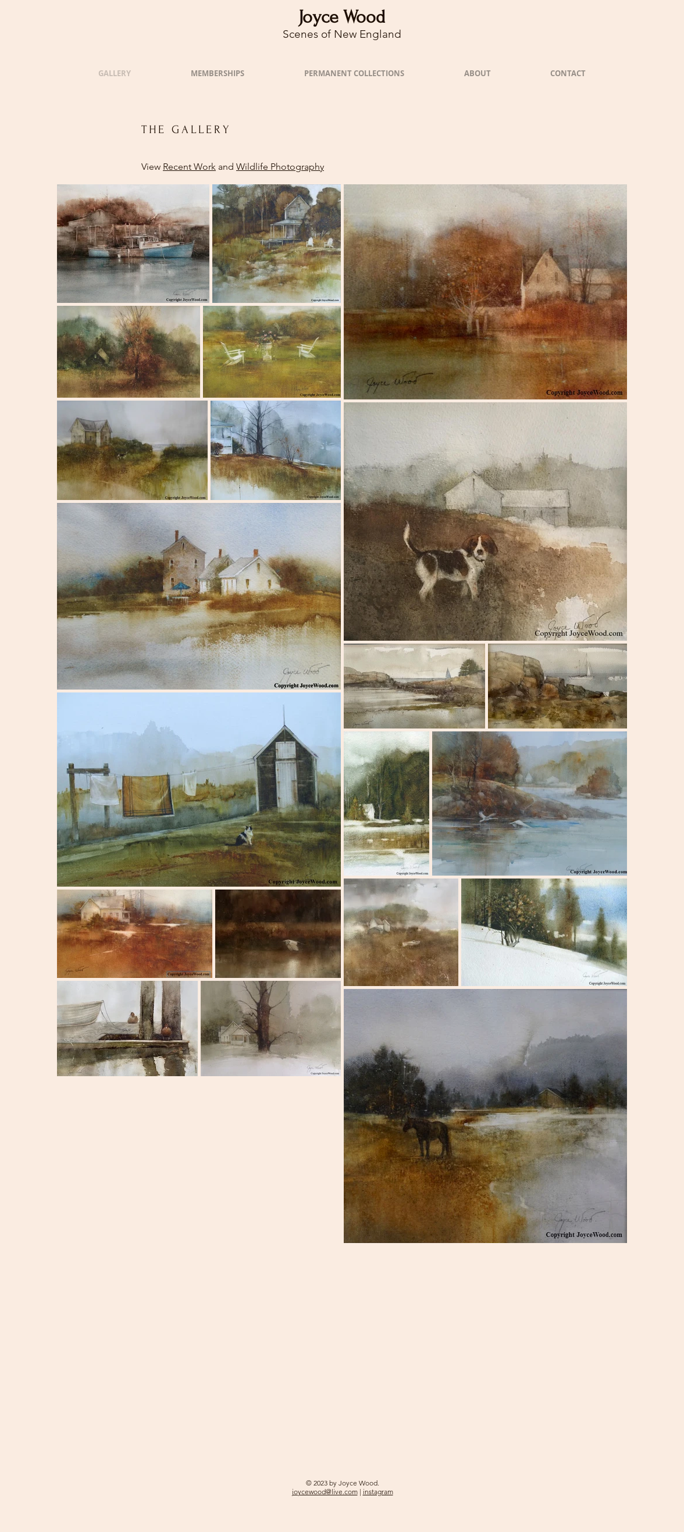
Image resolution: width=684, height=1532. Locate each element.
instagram (378, 1491)
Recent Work (189, 166)
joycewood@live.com (325, 1491)
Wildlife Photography (280, 166)
